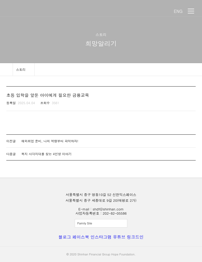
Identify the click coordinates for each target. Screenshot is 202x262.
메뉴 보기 (191, 11)
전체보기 (101, 223)
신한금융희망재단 (28, 11)
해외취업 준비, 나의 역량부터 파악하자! (49, 141)
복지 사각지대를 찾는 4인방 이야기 (46, 154)
